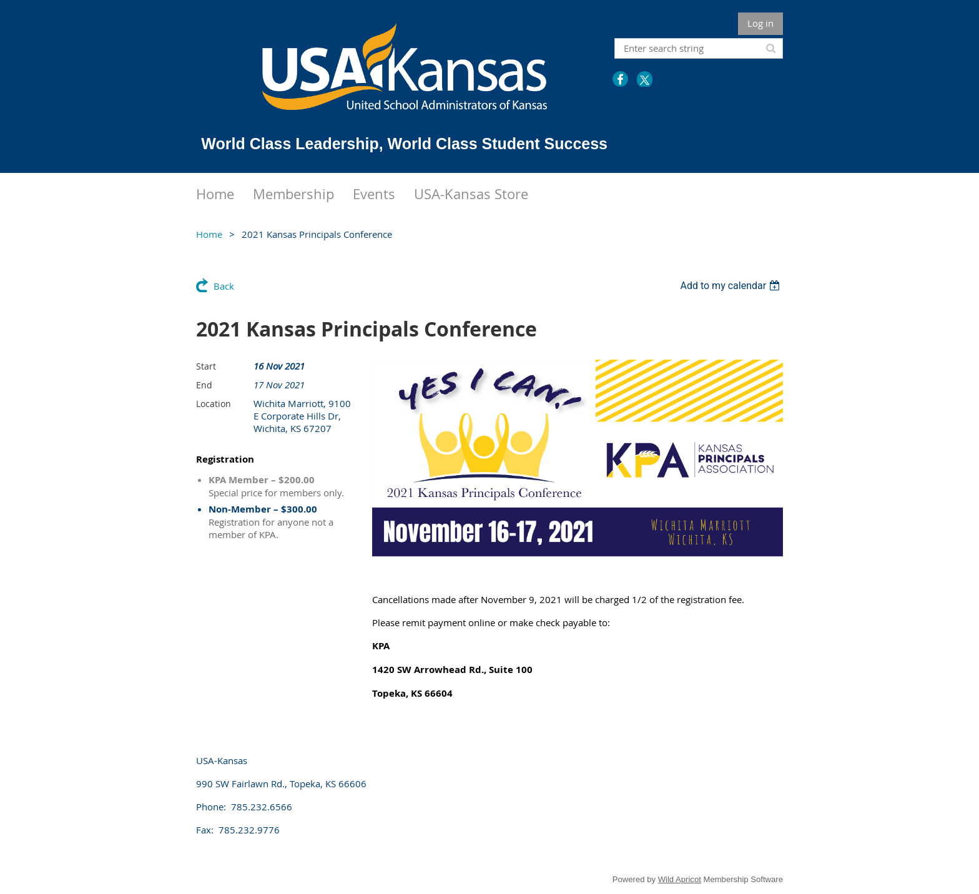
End (204, 385)
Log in (760, 23)
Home (209, 234)
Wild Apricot (679, 879)
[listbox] (731, 285)
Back (224, 286)
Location (213, 404)
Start (206, 366)
